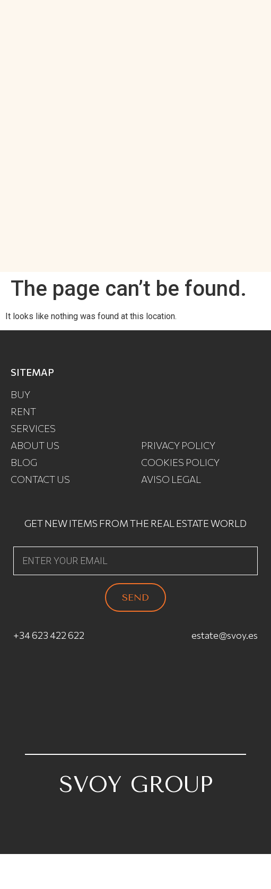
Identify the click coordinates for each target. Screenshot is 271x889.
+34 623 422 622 (48, 635)
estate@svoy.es (224, 635)
